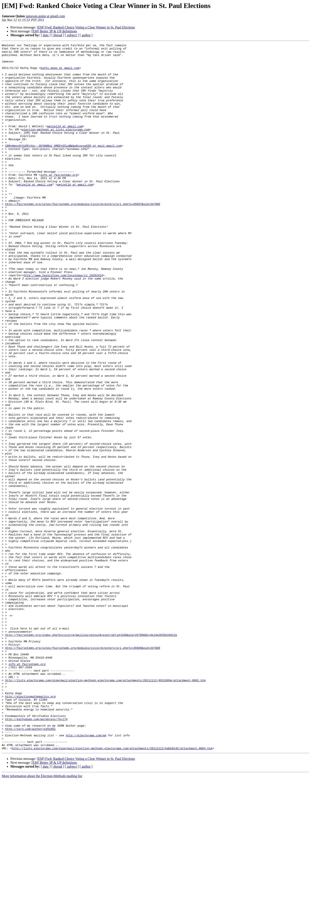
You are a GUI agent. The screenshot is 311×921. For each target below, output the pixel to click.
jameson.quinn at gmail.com (45, 16)
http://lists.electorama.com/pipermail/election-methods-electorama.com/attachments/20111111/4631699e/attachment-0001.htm (105, 808)
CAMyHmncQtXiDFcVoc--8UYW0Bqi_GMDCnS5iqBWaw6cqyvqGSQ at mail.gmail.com (63, 166)
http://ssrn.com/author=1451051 (30, 866)
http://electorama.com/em (86, 874)
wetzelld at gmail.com (65, 143)
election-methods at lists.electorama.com (55, 147)
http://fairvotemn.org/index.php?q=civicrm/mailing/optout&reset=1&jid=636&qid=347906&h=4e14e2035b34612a (91, 753)
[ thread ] (57, 35)
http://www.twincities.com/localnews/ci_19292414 (63, 322)
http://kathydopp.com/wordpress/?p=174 (36, 854)
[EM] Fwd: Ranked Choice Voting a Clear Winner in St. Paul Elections (86, 27)
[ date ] (46, 35)
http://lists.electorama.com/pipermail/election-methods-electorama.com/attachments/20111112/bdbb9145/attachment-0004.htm (112, 889)
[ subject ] (72, 35)
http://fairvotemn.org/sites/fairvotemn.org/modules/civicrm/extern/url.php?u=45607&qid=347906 (82, 236)
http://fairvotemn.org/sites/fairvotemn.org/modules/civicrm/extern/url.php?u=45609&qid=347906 (82, 769)
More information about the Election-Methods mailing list (42, 917)
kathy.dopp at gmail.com (59, 73)
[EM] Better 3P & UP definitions (54, 31)
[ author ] (86, 35)
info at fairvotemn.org (59, 201)
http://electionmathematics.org (30, 827)
